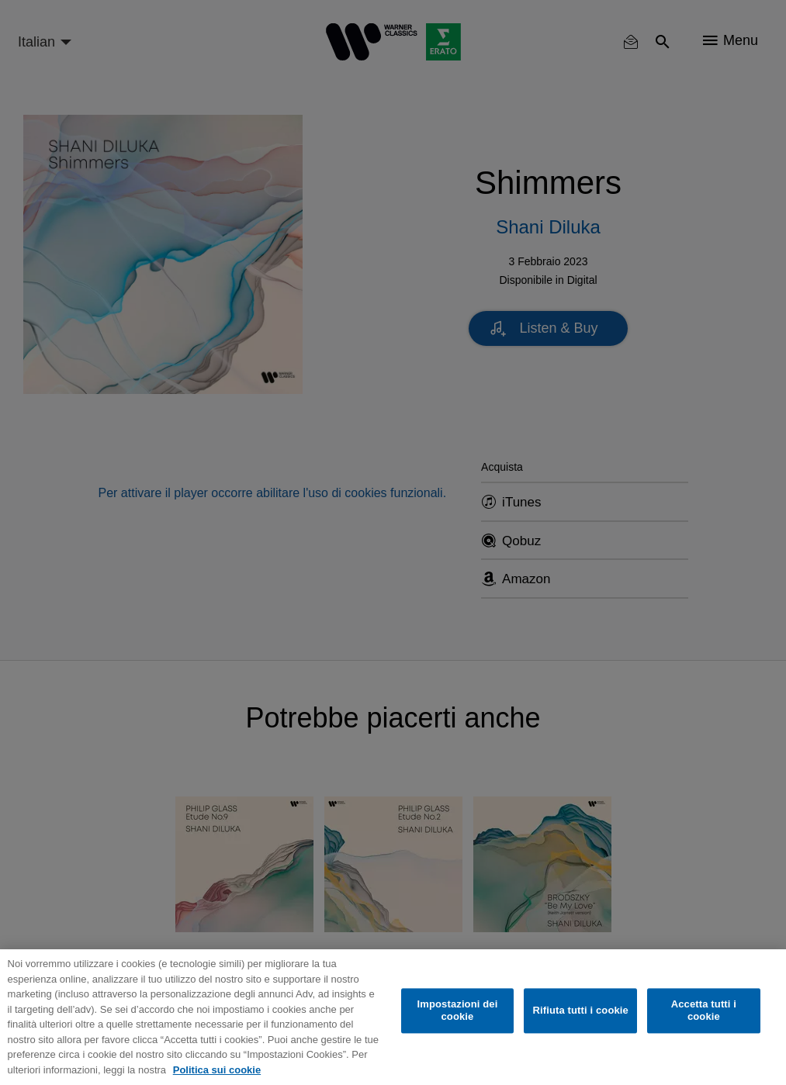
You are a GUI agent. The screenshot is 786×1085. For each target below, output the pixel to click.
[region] (393, 1017)
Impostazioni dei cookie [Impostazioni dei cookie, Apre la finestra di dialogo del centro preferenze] (457, 1011)
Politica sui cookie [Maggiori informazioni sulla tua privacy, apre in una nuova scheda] (217, 1070)
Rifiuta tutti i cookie (580, 1011)
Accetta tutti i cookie (703, 1011)
